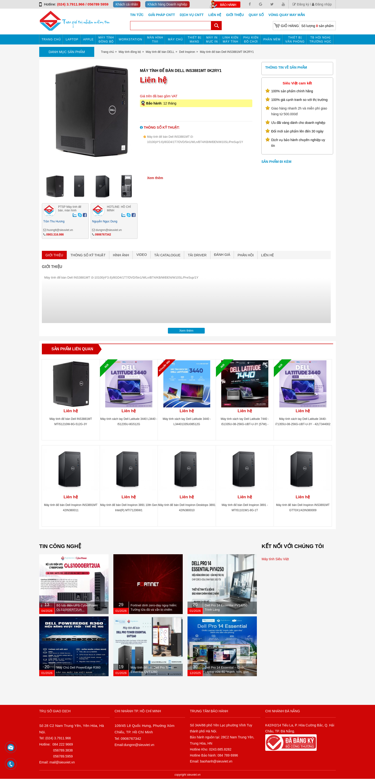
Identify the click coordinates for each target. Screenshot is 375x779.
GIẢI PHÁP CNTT (161, 15)
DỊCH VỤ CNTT (192, 15)
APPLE (88, 39)
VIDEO (141, 255)
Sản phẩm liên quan (72, 349)
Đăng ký (300, 4)
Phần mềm (272, 39)
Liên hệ (214, 15)
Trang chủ (51, 39)
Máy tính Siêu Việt (275, 559)
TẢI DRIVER (197, 255)
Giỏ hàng (290, 26)
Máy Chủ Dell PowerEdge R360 (78, 667)
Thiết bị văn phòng (295, 39)
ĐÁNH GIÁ (222, 255)
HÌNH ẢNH (121, 255)
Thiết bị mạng (194, 39)
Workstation (130, 39)
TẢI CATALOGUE (167, 255)
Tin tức (136, 15)
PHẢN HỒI (245, 255)
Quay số (256, 15)
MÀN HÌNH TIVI (155, 39)
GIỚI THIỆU (54, 255)
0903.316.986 (55, 234)
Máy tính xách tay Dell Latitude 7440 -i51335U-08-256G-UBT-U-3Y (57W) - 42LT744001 (245, 424)
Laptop (72, 39)
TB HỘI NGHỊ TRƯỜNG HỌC (320, 39)
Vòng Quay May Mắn (287, 15)
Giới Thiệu (235, 15)
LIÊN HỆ (267, 255)
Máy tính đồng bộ (106, 39)
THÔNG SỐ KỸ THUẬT (88, 255)
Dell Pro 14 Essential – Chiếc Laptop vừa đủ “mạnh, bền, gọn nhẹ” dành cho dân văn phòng (227, 672)
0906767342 (103, 234)
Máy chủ (175, 39)
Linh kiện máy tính (231, 39)
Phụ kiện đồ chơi (251, 39)
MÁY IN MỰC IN (212, 39)
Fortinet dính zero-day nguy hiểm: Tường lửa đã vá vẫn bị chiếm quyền (154, 609)
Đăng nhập (322, 4)
